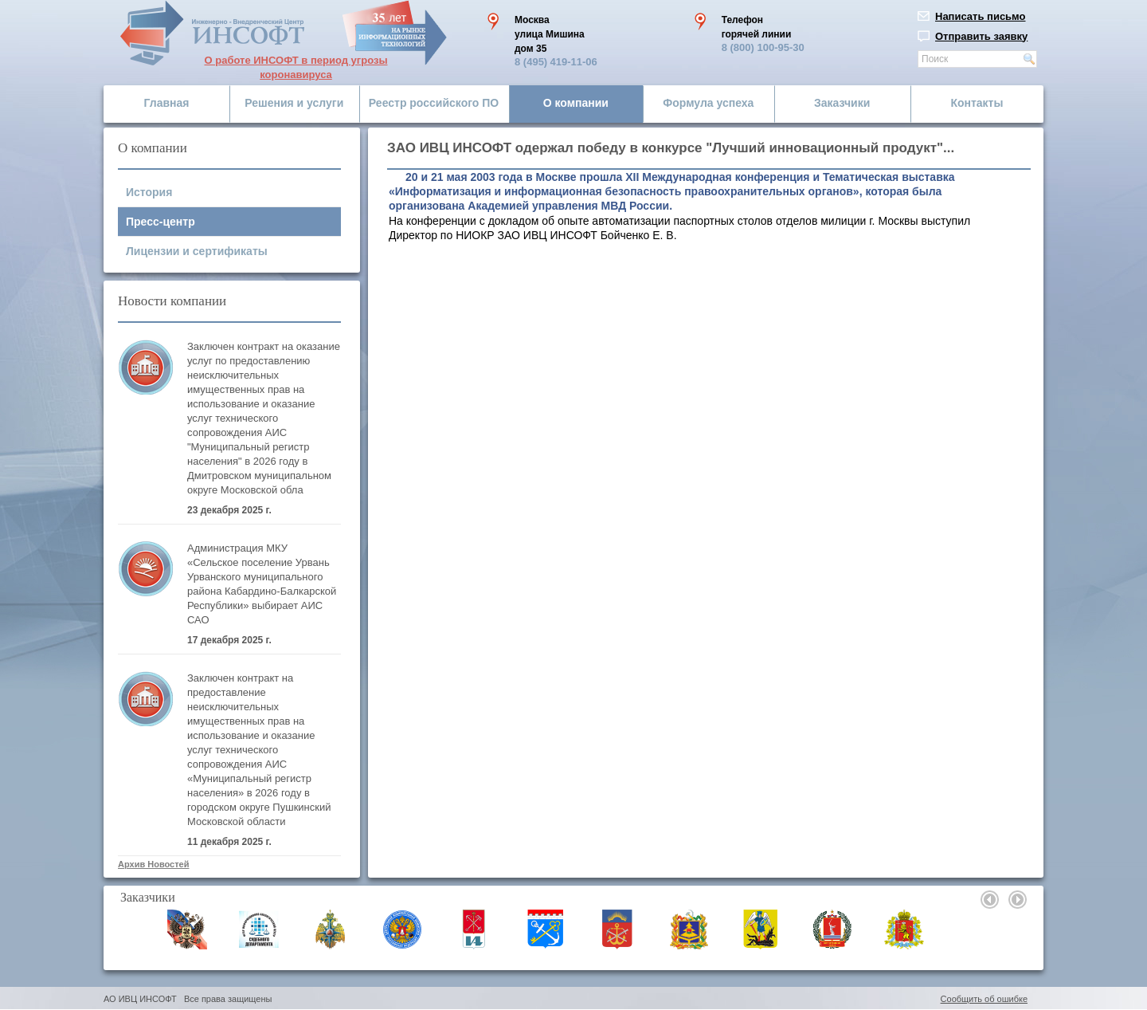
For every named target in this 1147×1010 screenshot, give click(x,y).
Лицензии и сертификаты (197, 251)
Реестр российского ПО (434, 102)
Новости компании (172, 301)
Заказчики (842, 102)
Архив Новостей (153, 864)
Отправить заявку (981, 36)
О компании (576, 102)
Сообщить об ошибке (984, 999)
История (149, 192)
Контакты (976, 102)
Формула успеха (708, 102)
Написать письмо (980, 16)
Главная (167, 102)
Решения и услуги (294, 102)
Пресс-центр (160, 221)
